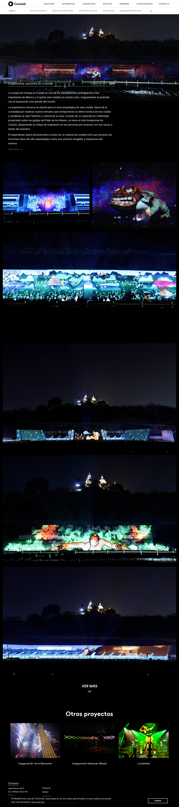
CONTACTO (164, 4)
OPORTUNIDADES (145, 4)
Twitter (45, 793)
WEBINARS (124, 4)
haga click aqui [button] (37, 802)
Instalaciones (108, 11)
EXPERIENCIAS (68, 4)
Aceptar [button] (158, 801)
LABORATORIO (89, 4)
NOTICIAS (107, 4)
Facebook (46, 789)
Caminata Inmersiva (38, 11)
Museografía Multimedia (130, 11)
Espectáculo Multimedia (62, 11)
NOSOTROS (49, 4)
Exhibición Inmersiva (88, 11)
